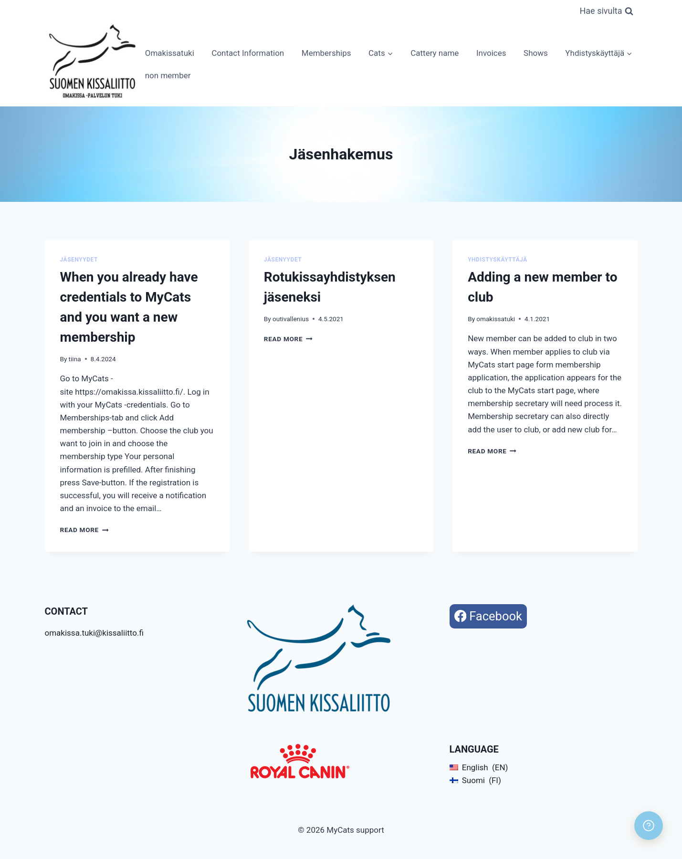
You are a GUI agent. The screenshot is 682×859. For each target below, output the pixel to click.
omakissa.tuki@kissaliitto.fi (94, 633)
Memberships (326, 53)
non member (168, 75)
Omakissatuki (169, 53)
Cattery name (434, 53)
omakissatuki (495, 319)
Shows (536, 53)
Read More (84, 530)
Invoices (491, 53)
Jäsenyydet (79, 259)
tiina (75, 359)
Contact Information (247, 53)
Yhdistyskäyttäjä (497, 259)
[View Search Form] (606, 11)
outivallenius (291, 319)
